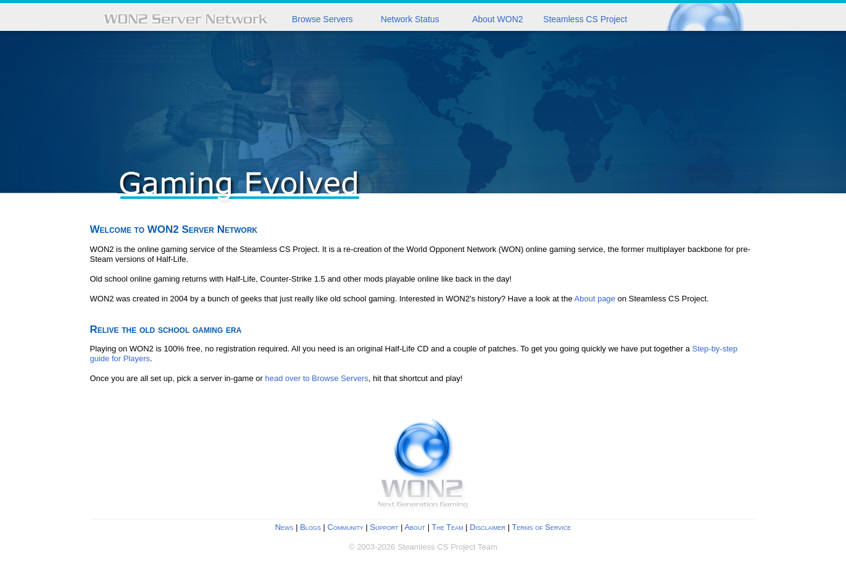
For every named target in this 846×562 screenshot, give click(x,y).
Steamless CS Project (585, 19)
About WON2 (497, 19)
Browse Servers (322, 19)
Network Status (410, 19)
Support (384, 527)
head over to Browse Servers (316, 378)
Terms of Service (541, 527)
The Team (447, 527)
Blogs (310, 527)
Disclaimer (487, 527)
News (284, 527)
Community (345, 527)
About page (595, 298)
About (414, 527)
